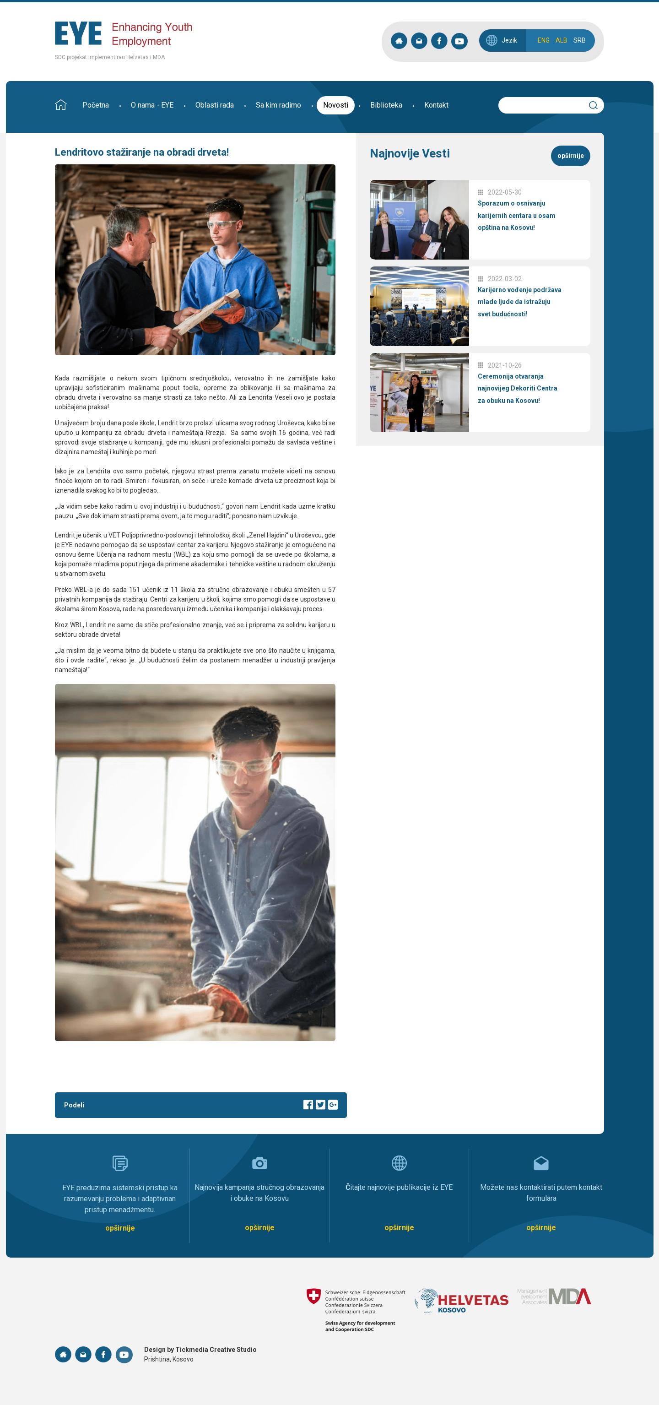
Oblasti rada (214, 105)
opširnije (570, 155)
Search (597, 104)
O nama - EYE (152, 105)
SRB (579, 40)
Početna (95, 105)
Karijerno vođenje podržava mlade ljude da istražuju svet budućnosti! (520, 302)
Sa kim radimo (278, 105)
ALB (561, 40)
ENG (544, 40)
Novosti (335, 105)
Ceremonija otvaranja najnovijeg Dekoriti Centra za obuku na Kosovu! (517, 388)
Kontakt (436, 105)
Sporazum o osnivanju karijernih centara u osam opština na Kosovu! (517, 215)
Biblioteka (386, 105)
